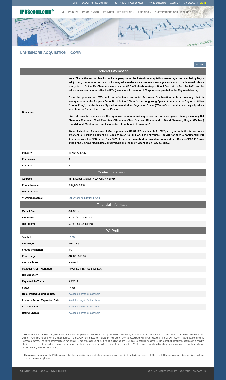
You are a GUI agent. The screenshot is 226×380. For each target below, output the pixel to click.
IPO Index (108, 12)
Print (199, 64)
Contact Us (189, 2)
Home (74, 2)
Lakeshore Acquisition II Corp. (85, 197)
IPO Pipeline (124, 12)
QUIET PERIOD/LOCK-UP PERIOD (173, 12)
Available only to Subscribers (84, 293)
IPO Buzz (73, 12)
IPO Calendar (90, 12)
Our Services (136, 2)
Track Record (119, 2)
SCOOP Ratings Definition (95, 2)
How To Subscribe (157, 2)
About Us (175, 2)
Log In (202, 2)
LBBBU (73, 237)
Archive (152, 371)
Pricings (143, 12)
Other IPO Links (168, 371)
